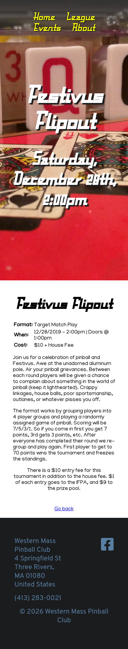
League (80, 16)
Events (47, 27)
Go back (64, 509)
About (83, 27)
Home (44, 16)
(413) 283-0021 (37, 598)
